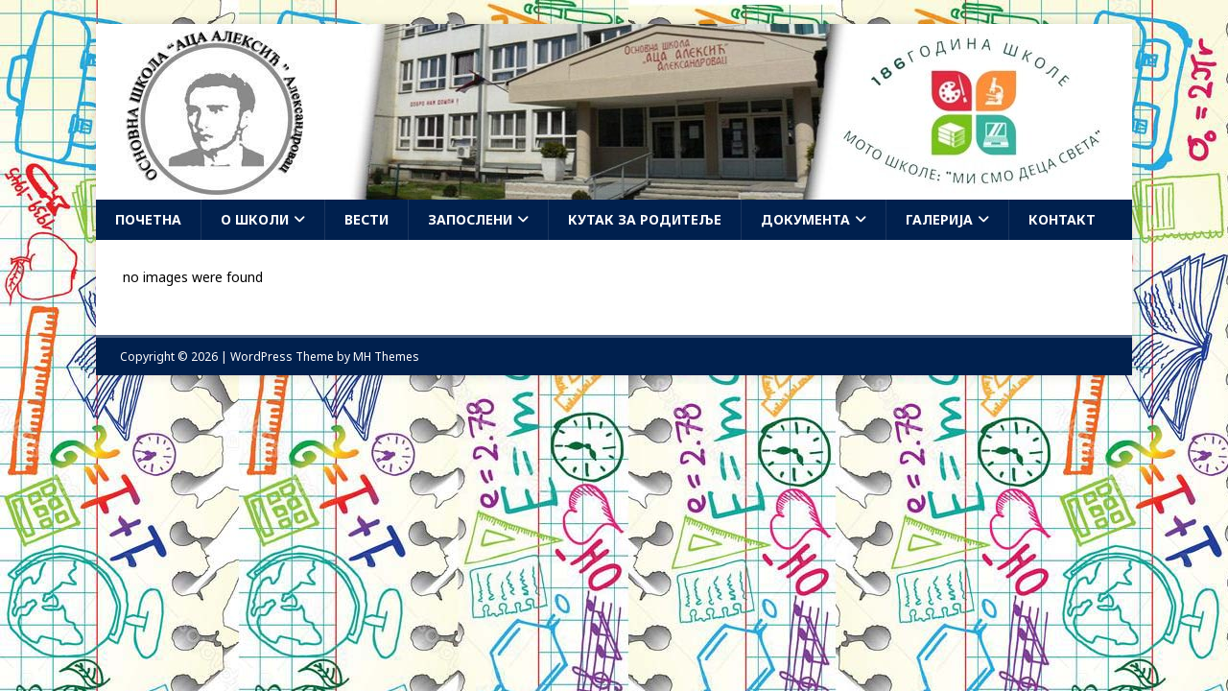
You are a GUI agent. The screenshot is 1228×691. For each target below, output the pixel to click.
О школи (255, 219)
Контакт (1062, 219)
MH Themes (386, 356)
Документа (805, 219)
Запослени (470, 219)
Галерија (939, 219)
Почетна (148, 219)
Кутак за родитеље (644, 219)
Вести (366, 219)
